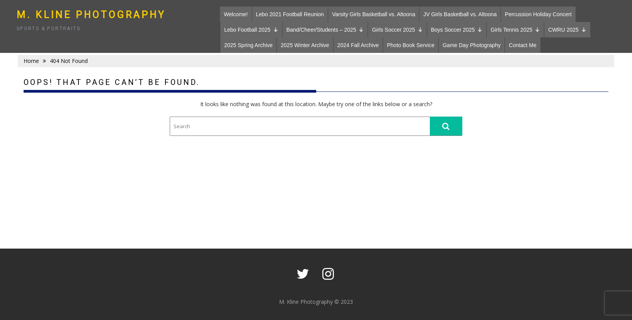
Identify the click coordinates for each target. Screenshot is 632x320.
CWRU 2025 (567, 29)
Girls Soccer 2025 (397, 29)
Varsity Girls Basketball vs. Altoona (373, 14)
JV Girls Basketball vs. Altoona (460, 14)
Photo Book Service (410, 45)
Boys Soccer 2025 (457, 29)
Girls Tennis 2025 (515, 29)
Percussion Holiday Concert (538, 14)
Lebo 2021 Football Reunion (290, 14)
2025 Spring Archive (248, 45)
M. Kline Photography (91, 14)
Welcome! (236, 14)
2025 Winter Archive (305, 45)
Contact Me (523, 45)
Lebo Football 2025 (251, 29)
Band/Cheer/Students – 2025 (325, 29)
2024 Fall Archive (358, 45)
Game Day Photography (472, 45)
